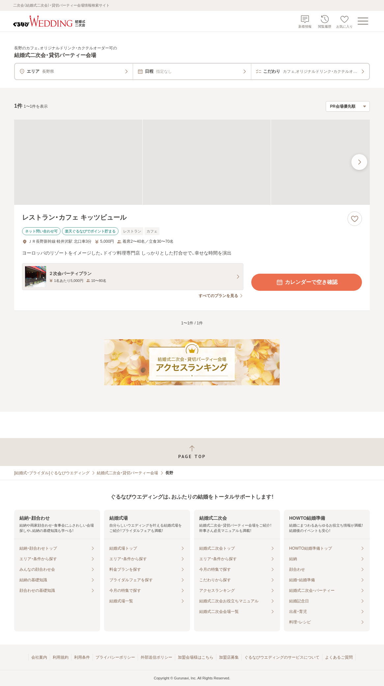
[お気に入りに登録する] (354, 218)
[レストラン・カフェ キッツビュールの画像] (192, 162)
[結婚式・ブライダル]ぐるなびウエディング (52, 473)
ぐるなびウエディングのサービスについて (281, 657)
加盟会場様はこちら (195, 657)
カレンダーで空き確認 (307, 282)
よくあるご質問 (339, 657)
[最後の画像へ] (359, 162)
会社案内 (39, 657)
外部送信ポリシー (156, 657)
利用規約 (61, 657)
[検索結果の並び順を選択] (348, 106)
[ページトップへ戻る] (192, 452)
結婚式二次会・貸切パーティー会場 (127, 473)
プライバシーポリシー (115, 657)
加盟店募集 (229, 657)
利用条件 (82, 657)
